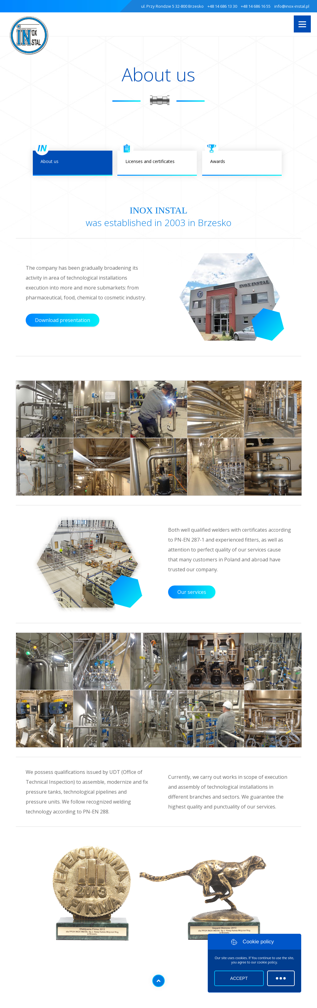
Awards (242, 163)
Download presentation (62, 320)
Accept (239, 978)
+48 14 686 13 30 (222, 6)
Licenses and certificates (157, 163)
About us (72, 163)
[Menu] (302, 23)
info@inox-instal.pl (291, 6)
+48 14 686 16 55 (256, 6)
